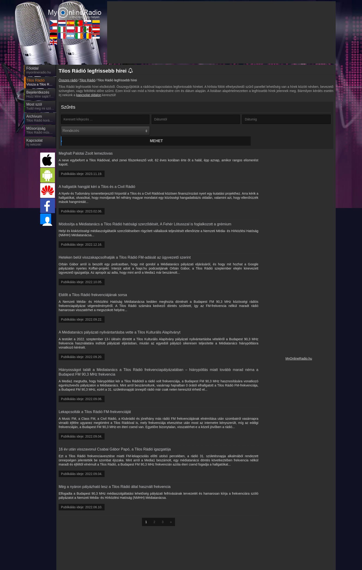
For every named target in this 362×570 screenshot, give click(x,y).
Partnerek (169, 566)
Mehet (196, 131)
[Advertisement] (298, 214)
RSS (325, 566)
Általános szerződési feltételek (298, 566)
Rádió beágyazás (191, 566)
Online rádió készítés (223, 566)
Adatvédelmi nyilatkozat (258, 566)
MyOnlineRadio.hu (298, 350)
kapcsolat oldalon (88, 95)
